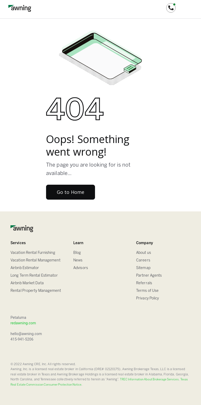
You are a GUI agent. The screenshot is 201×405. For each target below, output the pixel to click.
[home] (19, 8)
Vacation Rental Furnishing (32, 253)
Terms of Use (147, 291)
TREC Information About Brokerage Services (149, 379)
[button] (171, 8)
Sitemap (143, 268)
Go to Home (70, 192)
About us (143, 253)
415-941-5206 (22, 339)
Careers (143, 260)
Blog (77, 253)
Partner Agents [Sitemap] (149, 275)
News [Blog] (77, 260)
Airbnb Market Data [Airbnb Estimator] (27, 283)
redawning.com (23, 323)
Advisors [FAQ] (80, 268)
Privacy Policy (147, 298)
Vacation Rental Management (35, 260)
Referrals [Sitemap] (144, 283)
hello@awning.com (26, 334)
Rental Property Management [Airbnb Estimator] (35, 291)
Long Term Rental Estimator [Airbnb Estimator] (34, 275)
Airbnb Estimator (24, 268)
